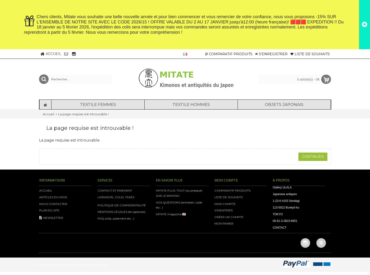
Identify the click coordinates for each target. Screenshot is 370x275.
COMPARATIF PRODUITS (232, 190)
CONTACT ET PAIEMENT (114, 190)
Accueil (48, 114)
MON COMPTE (225, 204)
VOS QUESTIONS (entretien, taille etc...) (179, 205)
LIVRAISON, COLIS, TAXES (115, 197)
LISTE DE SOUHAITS (228, 197)
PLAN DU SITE (49, 210)
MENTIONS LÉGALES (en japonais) (121, 212)
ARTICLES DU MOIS (53, 197)
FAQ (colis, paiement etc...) (115, 218)
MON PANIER (223, 223)
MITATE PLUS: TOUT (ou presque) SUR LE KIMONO (179, 193)
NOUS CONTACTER (53, 204)
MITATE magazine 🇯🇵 (171, 214)
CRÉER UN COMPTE (229, 217)
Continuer (313, 156)
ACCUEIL (45, 190)
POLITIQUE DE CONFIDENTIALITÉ (121, 205)
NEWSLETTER (51, 218)
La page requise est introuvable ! (83, 114)
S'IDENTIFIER (223, 210)
